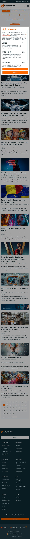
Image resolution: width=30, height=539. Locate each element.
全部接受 (15, 72)
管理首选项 (15, 69)
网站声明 (8, 35)
